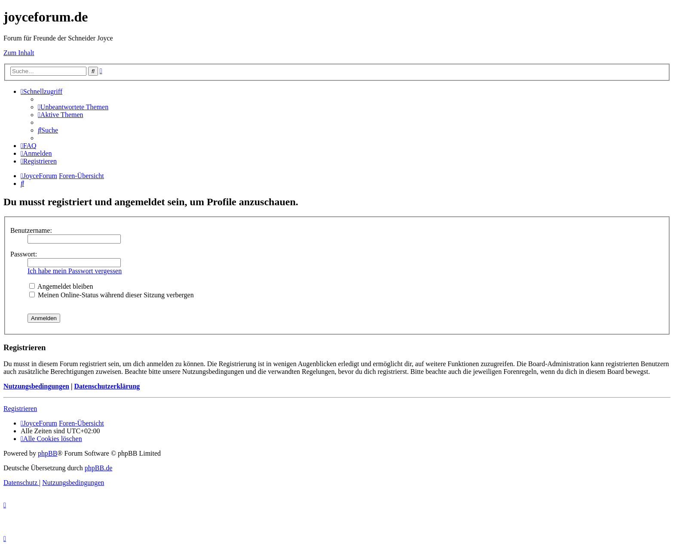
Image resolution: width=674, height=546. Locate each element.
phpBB (47, 453)
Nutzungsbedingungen (36, 386)
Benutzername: (31, 230)
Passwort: (23, 254)
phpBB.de (98, 468)
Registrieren (20, 408)
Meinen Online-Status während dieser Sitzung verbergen (111, 295)
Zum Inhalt (18, 52)
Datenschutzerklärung (107, 386)
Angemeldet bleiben (61, 286)
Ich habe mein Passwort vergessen (75, 271)
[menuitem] (73, 107)
